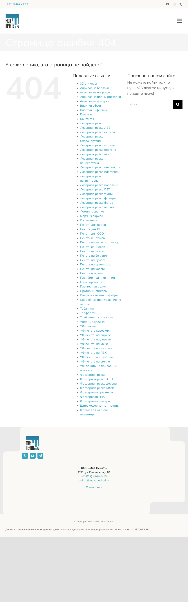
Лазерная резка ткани (96, 194)
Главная (86, 114)
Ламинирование (92, 211)
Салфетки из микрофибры (99, 295)
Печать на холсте (92, 269)
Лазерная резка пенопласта (100, 167)
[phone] (181, 4)
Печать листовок (92, 251)
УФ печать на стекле (95, 361)
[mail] (174, 4)
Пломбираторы (91, 282)
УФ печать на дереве (95, 339)
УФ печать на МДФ (94, 344)
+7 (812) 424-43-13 (17, 4)
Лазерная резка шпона (97, 207)
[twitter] (25, 456)
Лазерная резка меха (95, 154)
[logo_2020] (12, 15)
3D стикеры (88, 83)
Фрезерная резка (93, 374)
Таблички (87, 308)
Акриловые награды (95, 92)
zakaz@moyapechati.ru (94, 480)
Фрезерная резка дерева (98, 383)
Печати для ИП (91, 229)
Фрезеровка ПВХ (92, 397)
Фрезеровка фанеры (95, 401)
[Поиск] (177, 104)
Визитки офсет (90, 105)
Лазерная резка (92, 123)
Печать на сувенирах (95, 264)
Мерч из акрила (91, 216)
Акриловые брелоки (94, 88)
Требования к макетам (96, 317)
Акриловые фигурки (95, 101)
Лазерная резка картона (98, 149)
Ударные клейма (92, 322)
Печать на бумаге (93, 260)
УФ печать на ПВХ (93, 352)
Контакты (87, 119)
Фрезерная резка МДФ (97, 388)
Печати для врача (93, 224)
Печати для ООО (92, 233)
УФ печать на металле (96, 348)
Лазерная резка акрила (97, 132)
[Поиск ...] (150, 104)
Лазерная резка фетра (96, 202)
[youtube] (167, 4)
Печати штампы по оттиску (99, 242)
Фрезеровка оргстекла (96, 392)
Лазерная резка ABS (95, 127)
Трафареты (88, 313)
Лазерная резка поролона (99, 185)
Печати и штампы (92, 238)
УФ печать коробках (95, 330)
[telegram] (40, 456)
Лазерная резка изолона (98, 145)
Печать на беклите (93, 255)
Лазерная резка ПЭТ (95, 189)
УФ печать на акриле (95, 335)
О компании (88, 220)
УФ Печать (88, 326)
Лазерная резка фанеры (98, 198)
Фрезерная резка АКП (96, 379)
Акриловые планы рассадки (100, 97)
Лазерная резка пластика (99, 172)
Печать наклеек (91, 273)
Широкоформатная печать (99, 405)
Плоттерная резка (93, 286)
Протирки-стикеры (93, 291)
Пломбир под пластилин (97, 277)
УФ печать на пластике (97, 357)
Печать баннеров (92, 247)
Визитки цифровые (94, 110)
